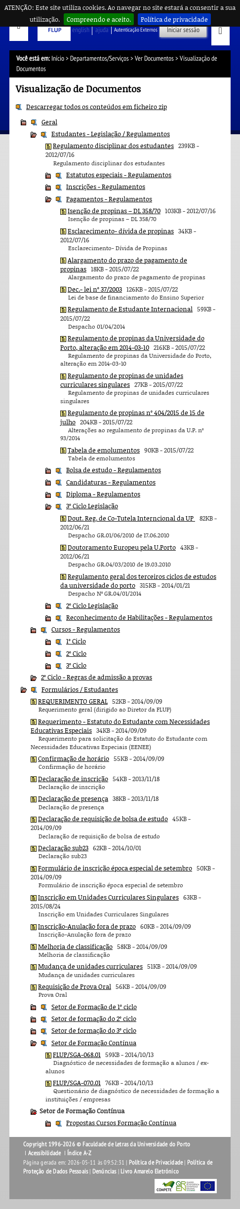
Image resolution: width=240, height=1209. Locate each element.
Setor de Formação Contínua (93, 1042)
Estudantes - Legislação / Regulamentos (110, 133)
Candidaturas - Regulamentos (111, 482)
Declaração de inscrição (73, 778)
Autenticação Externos (136, 30)
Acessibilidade (44, 1153)
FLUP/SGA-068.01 (77, 1054)
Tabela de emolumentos (104, 450)
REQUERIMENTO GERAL (73, 701)
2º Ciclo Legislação (92, 605)
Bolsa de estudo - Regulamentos (113, 469)
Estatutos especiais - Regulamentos (118, 174)
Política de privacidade (174, 19)
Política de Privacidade (156, 1163)
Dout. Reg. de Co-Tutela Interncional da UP (131, 518)
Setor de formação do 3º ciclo (93, 1030)
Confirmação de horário (73, 758)
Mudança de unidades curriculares (90, 966)
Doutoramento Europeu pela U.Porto (122, 547)
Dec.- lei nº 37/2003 (95, 289)
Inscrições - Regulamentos (105, 186)
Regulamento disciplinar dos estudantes (113, 145)
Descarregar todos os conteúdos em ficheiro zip (96, 106)
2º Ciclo (76, 653)
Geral (49, 121)
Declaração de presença (73, 798)
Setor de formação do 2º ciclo (93, 1018)
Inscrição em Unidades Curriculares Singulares (108, 897)
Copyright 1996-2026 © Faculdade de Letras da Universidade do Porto (106, 1144)
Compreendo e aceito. (99, 19)
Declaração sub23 (63, 847)
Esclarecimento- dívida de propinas (121, 231)
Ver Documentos (154, 58)
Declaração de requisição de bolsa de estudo (103, 818)
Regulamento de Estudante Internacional (130, 308)
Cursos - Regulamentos (85, 629)
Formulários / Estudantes (79, 689)
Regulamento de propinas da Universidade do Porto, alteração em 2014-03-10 (132, 342)
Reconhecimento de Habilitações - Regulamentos (139, 617)
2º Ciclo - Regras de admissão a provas (96, 677)
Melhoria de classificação (75, 946)
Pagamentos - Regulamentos (109, 198)
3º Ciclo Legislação (92, 505)
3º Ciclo (76, 665)
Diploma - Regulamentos (103, 494)
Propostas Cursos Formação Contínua (121, 1122)
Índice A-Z (79, 1153)
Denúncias (104, 1171)
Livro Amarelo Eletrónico (149, 1171)
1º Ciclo (76, 641)
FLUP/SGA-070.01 (77, 1082)
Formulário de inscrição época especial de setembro (115, 868)
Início (57, 58)
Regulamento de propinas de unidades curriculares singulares (121, 380)
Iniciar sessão (183, 30)
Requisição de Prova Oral (74, 986)
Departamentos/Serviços (99, 58)
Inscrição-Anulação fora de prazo (87, 926)
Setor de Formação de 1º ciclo (94, 1006)
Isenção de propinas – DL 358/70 (114, 210)
